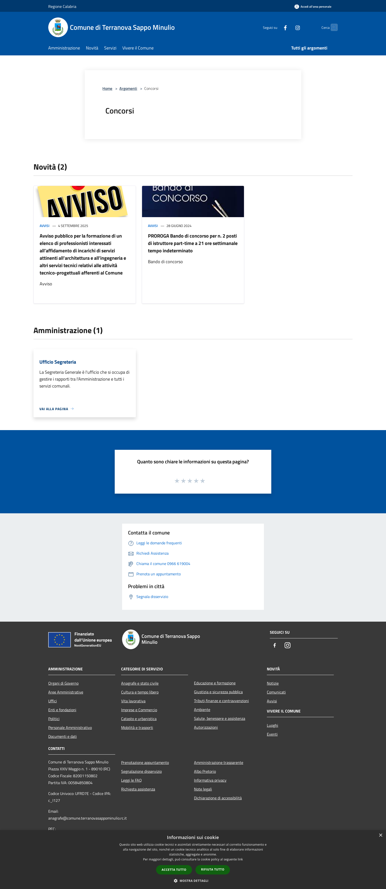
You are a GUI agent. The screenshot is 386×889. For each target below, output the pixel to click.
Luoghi (272, 725)
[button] (193, 880)
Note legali (203, 789)
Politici (54, 719)
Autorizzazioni (206, 727)
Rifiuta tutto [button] (213, 869)
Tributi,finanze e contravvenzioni (221, 701)
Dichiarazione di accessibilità (218, 798)
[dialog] (193, 859)
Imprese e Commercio (139, 710)
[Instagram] (288, 27)
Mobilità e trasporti (137, 727)
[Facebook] (276, 27)
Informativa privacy (210, 780)
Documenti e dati (62, 736)
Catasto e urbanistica (139, 719)
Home (107, 88)
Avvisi (44, 225)
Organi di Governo (63, 683)
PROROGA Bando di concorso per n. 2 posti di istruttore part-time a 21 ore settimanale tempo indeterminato (193, 243)
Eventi (272, 734)
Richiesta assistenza (138, 789)
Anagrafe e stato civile (140, 683)
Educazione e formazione (215, 683)
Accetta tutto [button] (174, 870)
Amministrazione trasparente (218, 762)
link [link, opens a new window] (240, 859)
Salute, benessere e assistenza (219, 718)
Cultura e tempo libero (140, 692)
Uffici (52, 701)
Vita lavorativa (133, 701)
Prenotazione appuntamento (145, 762)
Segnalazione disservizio (141, 771)
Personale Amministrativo (70, 727)
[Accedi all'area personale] (313, 6)
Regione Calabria (62, 6)
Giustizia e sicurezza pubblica (218, 692)
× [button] (380, 835)
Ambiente (202, 709)
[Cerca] (332, 27)
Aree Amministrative (65, 692)
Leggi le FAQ (131, 780)
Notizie (273, 683)
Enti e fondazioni (62, 710)
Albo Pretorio (205, 771)
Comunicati (276, 692)
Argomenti (128, 88)
